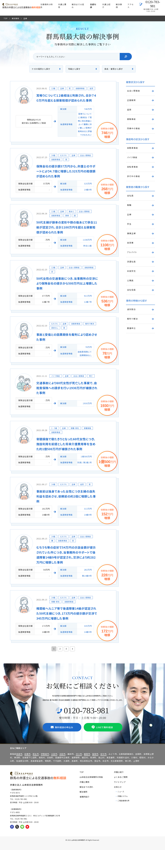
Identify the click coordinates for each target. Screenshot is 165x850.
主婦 (129, 214)
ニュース (121, 791)
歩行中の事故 (133, 176)
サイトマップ (120, 781)
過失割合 (131, 309)
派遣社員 (131, 261)
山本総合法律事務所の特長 (91, 777)
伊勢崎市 (45, 754)
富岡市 (95, 754)
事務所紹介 (84, 796)
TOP (5, 18)
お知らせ (118, 786)
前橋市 (27, 754)
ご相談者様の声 (123, 800)
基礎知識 (93, 6)
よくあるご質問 (120, 777)
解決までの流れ (78, 6)
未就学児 (131, 271)
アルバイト (132, 252)
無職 (129, 205)
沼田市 (62, 754)
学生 (129, 223)
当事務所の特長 (46, 6)
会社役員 (131, 289)
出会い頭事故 (133, 90)
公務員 (130, 280)
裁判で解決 (132, 318)
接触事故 (131, 119)
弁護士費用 (62, 6)
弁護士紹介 (106, 6)
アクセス (130, 6)
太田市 (54, 754)
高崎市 (19, 754)
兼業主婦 (131, 233)
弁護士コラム (123, 796)
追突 (129, 109)
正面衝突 (131, 100)
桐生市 (36, 754)
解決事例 (119, 6)
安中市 (103, 754)
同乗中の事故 (133, 128)
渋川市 (79, 754)
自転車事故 (132, 166)
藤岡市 (87, 754)
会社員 (130, 195)
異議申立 (131, 328)
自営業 (130, 242)
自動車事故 (132, 147)
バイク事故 (132, 157)
